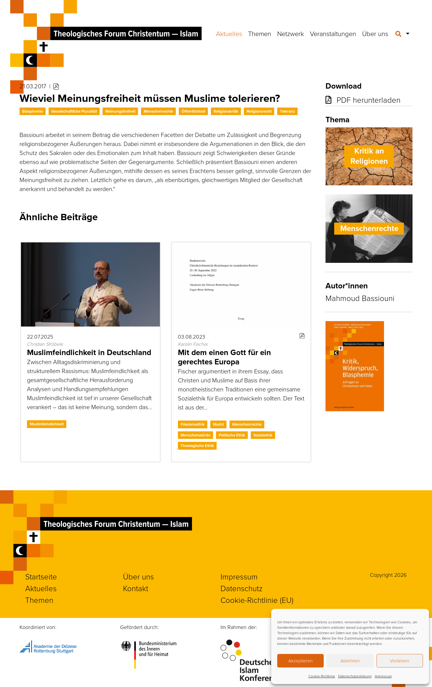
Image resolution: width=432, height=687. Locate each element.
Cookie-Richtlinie (321, 676)
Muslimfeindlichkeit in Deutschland (89, 352)
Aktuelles (229, 33)
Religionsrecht (259, 111)
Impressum (383, 676)
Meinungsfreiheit (120, 111)
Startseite (41, 576)
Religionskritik (226, 111)
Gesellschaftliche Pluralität (74, 111)
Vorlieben (399, 661)
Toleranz (287, 111)
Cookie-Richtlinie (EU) (256, 599)
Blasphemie (32, 111)
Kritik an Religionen (369, 156)
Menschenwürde (195, 435)
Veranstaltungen (333, 33)
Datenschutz (241, 588)
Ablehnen (350, 661)
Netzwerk (290, 33)
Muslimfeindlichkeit (47, 424)
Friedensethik (193, 424)
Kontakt (135, 588)
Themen (259, 33)
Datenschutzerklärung (355, 676)
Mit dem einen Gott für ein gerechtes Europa (224, 357)
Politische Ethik (232, 435)
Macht (218, 424)
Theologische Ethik (197, 445)
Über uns (375, 33)
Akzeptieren (300, 661)
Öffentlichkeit (193, 111)
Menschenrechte (158, 111)
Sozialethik (263, 435)
